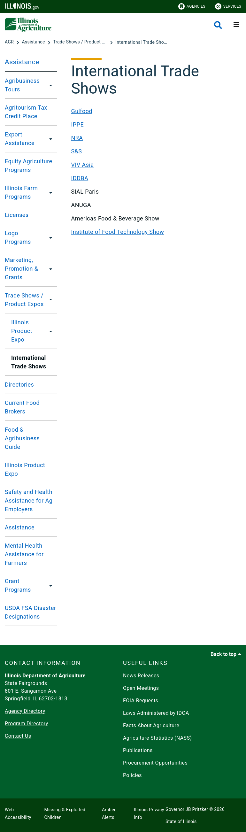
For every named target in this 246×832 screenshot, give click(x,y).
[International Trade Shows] (142, 42)
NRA (77, 138)
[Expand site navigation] (236, 24)
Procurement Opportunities (155, 763)
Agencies (191, 6)
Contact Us (18, 736)
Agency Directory (25, 711)
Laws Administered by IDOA (156, 713)
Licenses (17, 215)
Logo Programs (18, 237)
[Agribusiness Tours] (50, 85)
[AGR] (10, 42)
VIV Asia (82, 164)
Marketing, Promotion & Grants (21, 269)
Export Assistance (20, 138)
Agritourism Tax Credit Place (26, 111)
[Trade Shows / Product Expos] (81, 42)
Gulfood (82, 111)
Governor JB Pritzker (186, 809)
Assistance (22, 62)
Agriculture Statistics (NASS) (157, 738)
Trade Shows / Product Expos (24, 299)
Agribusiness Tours (22, 85)
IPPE (77, 124)
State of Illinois (181, 821)
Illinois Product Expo (21, 331)
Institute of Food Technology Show (117, 231)
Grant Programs (18, 585)
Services (228, 6)
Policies (132, 775)
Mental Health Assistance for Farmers (24, 554)
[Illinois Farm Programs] (51, 192)
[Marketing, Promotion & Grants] (52, 269)
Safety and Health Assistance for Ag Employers (28, 500)
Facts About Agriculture (151, 725)
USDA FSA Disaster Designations (30, 612)
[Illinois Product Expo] (51, 331)
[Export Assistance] (50, 138)
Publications (138, 750)
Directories (19, 384)
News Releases (141, 676)
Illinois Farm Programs (21, 192)
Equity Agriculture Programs (28, 165)
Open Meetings (141, 688)
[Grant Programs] (49, 585)
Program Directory (26, 723)
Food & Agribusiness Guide (22, 438)
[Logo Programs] (49, 237)
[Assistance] (34, 42)
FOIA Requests (140, 700)
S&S (76, 151)
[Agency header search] (218, 25)
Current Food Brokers (22, 407)
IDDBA (79, 178)
